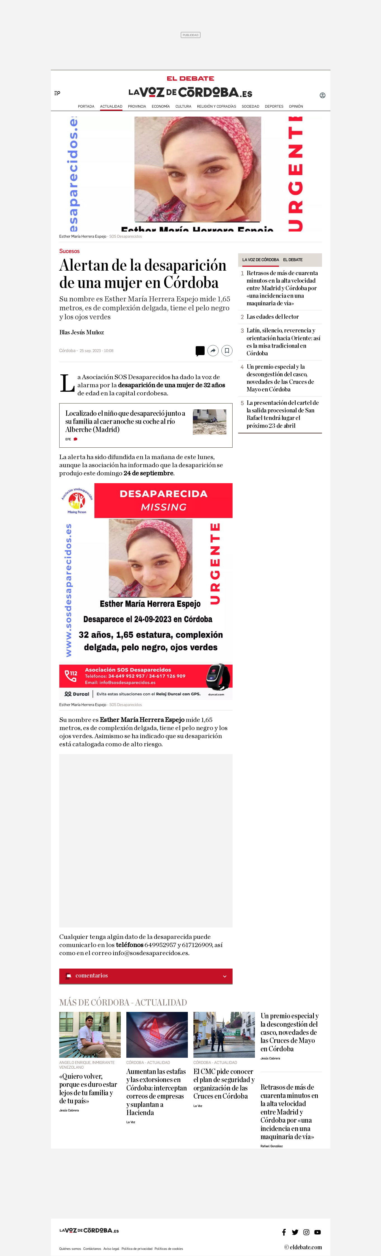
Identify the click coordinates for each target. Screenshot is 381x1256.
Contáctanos (92, 1249)
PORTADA (86, 106)
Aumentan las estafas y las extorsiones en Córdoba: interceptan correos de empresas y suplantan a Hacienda (156, 1092)
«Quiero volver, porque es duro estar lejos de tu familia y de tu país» (88, 1089)
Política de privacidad (137, 1249)
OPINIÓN (296, 106)
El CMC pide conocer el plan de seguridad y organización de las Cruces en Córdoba (224, 1084)
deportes (274, 106)
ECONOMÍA (161, 106)
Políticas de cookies (169, 1249)
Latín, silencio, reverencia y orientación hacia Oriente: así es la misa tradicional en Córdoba (283, 342)
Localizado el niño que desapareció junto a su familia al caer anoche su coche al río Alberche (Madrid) (125, 422)
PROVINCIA (137, 106)
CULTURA (183, 106)
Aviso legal (111, 1249)
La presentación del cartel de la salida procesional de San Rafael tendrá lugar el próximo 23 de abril (283, 414)
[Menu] (55, 83)
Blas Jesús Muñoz (81, 332)
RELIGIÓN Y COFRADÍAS (216, 106)
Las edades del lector (273, 316)
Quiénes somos (70, 1249)
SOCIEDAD (250, 106)
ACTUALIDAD (111, 106)
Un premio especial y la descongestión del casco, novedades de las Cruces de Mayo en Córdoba (280, 378)
